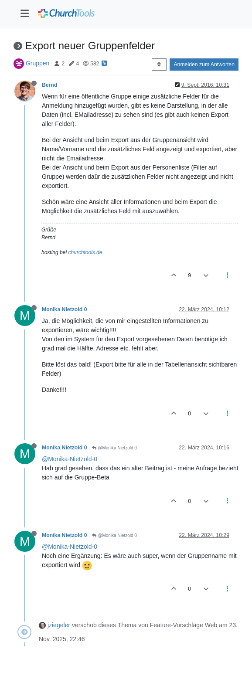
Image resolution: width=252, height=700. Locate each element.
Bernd (49, 85)
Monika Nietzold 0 (64, 309)
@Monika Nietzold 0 (114, 447)
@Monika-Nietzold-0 (69, 458)
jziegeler (59, 625)
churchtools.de (85, 252)
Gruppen (37, 63)
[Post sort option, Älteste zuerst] (159, 64)
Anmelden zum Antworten (204, 64)
